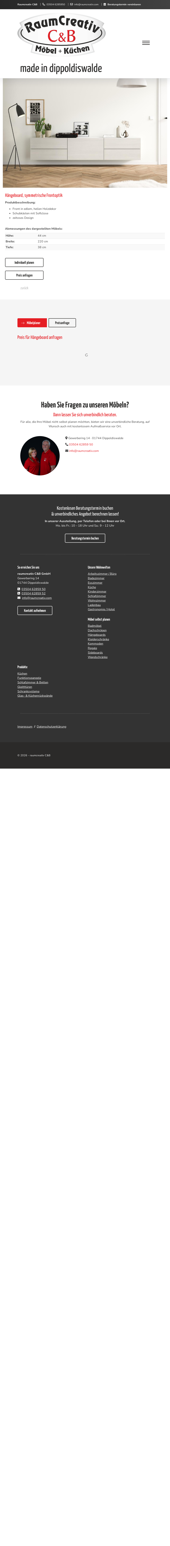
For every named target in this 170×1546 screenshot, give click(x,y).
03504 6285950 (56, 4)
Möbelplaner (33, 323)
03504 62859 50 (81, 444)
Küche (92, 587)
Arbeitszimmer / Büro (102, 574)
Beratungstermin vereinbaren (124, 4)
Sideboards (95, 653)
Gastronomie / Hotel (101, 609)
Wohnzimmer (97, 601)
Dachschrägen (97, 630)
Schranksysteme (28, 691)
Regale (92, 648)
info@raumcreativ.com (86, 4)
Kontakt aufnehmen (35, 611)
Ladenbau (94, 605)
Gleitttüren (24, 687)
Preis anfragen (24, 275)
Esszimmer (95, 583)
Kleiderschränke (98, 639)
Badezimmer (96, 578)
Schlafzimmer (97, 596)
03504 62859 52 (34, 593)
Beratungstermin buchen (85, 538)
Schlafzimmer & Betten (32, 682)
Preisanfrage (62, 323)
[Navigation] (146, 43)
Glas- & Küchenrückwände (35, 696)
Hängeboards (97, 635)
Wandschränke (98, 657)
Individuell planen (24, 263)
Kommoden (95, 644)
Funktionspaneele (29, 678)
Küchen (22, 674)
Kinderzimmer (97, 592)
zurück (24, 288)
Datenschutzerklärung (51, 727)
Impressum (24, 727)
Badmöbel (95, 626)
